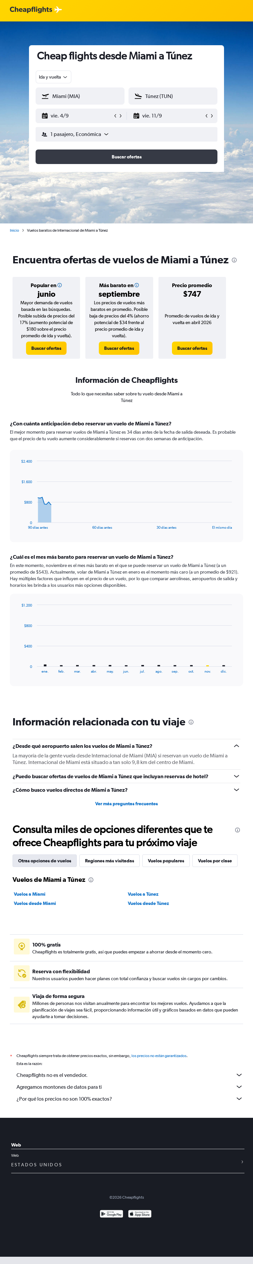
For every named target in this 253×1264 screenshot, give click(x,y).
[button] (77, 116)
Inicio (14, 230)
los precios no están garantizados (158, 1055)
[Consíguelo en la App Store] (139, 1214)
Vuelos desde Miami (35, 903)
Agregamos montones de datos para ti (129, 1087)
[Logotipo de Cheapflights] (31, 10)
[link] (46, 348)
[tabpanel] (126, 559)
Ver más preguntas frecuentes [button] (126, 803)
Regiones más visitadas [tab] (109, 860)
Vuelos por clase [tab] (215, 860)
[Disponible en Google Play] (111, 1214)
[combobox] (53, 76)
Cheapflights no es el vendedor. (129, 1075)
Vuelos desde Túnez (148, 903)
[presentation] (234, 260)
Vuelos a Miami (29, 894)
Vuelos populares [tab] (166, 860)
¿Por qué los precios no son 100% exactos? (129, 1099)
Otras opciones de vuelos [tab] (44, 860)
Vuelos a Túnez (143, 894)
